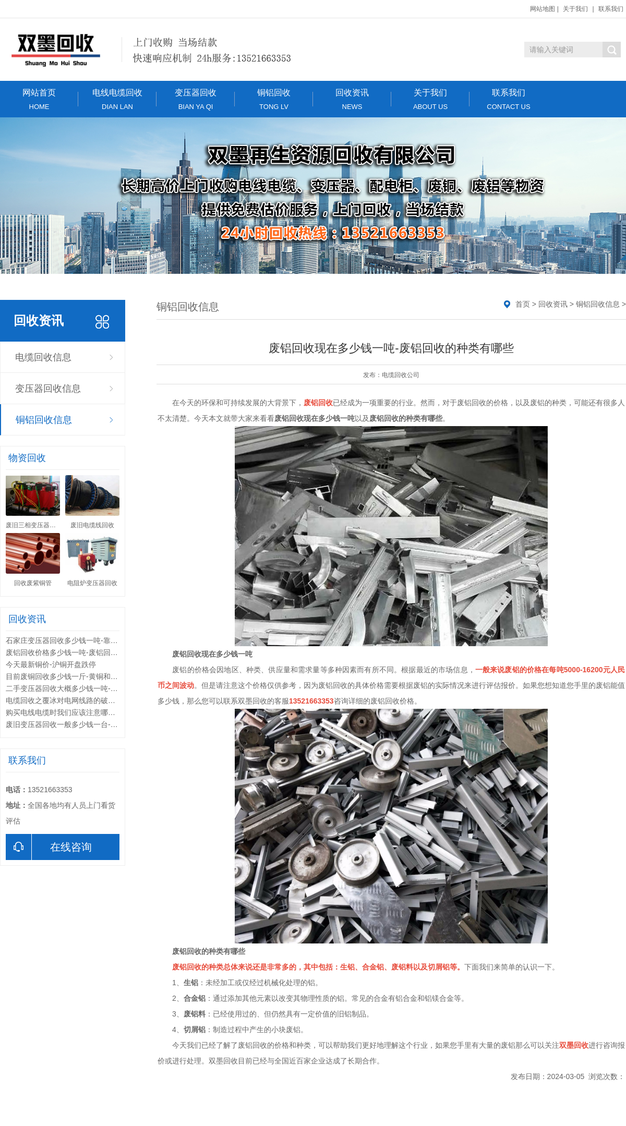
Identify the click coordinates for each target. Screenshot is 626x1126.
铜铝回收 (274, 99)
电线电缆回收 (117, 99)
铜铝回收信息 (44, 420)
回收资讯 (352, 99)
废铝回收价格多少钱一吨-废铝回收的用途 (73, 652)
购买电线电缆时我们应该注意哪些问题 (68, 712)
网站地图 (542, 9)
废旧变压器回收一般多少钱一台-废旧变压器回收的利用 (95, 724)
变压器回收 (195, 99)
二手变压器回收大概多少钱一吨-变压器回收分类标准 (91, 688)
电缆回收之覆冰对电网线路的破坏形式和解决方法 (86, 700)
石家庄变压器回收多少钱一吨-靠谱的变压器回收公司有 (95, 640)
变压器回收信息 (48, 388)
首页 (522, 304)
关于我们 (575, 9)
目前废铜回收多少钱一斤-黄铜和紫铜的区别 (76, 676)
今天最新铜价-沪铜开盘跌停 (51, 664)
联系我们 (610, 9)
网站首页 (39, 99)
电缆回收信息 (43, 357)
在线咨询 (49, 847)
